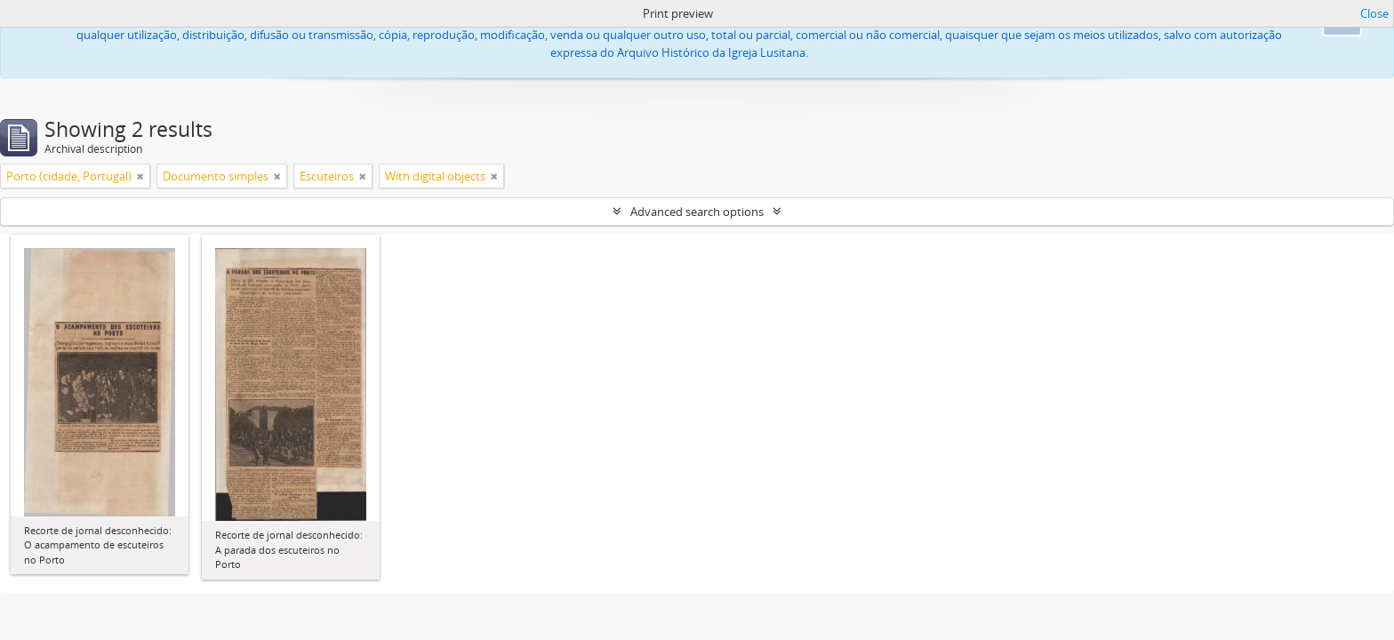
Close (1374, 13)
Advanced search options (697, 212)
